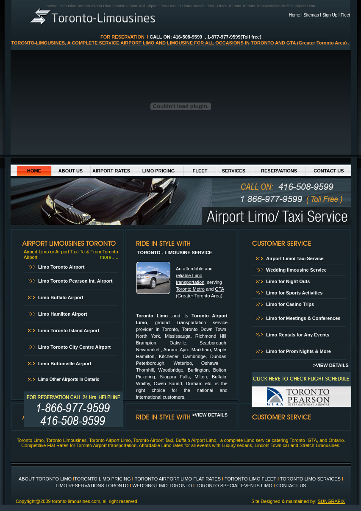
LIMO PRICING (158, 170)
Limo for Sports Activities (294, 292)
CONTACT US (329, 170)
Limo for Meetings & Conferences (303, 318)
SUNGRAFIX (331, 501)
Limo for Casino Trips (290, 304)
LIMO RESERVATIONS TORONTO (92, 485)
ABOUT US (70, 170)
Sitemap (311, 15)
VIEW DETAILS (333, 365)
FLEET (200, 170)
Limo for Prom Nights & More (298, 351)
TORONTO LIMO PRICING (102, 478)
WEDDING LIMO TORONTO (162, 485)
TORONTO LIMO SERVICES (310, 478)
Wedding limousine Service (296, 269)
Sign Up (330, 15)
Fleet (345, 15)
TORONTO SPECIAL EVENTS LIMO (234, 485)
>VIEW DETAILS (210, 414)
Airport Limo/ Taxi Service (295, 258)
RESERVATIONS (279, 170)
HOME (34, 170)
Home (294, 15)
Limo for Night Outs (288, 281)
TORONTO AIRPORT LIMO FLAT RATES (178, 478)
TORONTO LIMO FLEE (249, 478)
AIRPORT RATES (111, 170)
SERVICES (233, 170)
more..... (109, 257)
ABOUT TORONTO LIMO (45, 478)
